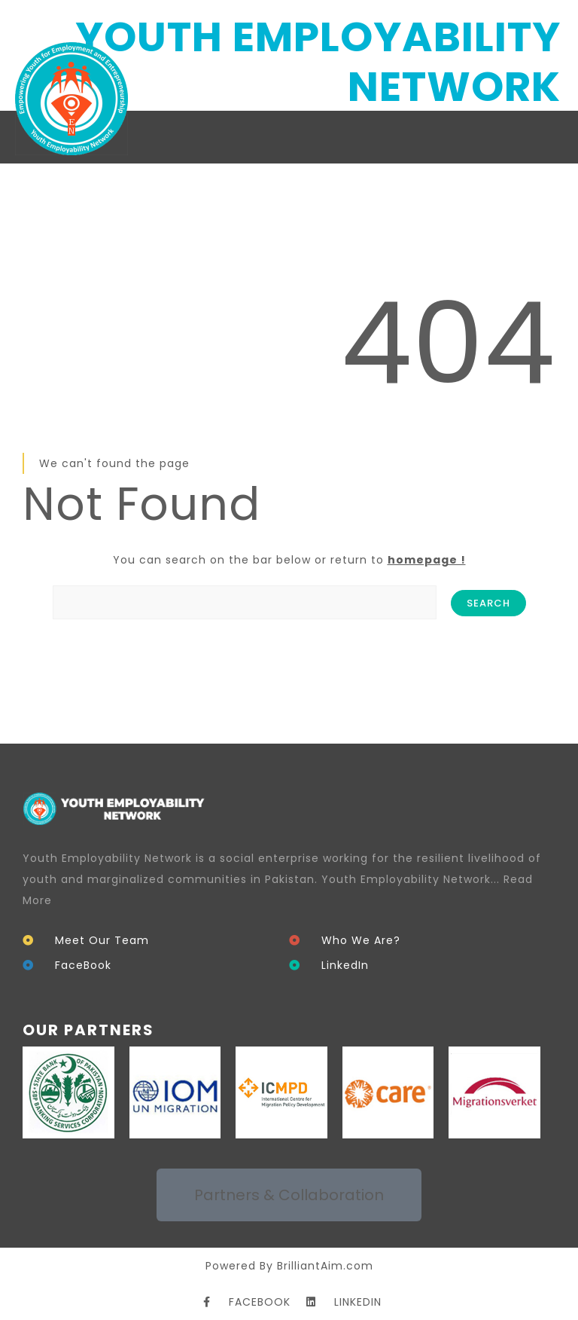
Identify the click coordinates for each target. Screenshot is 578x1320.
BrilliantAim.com (325, 1265)
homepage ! (427, 559)
